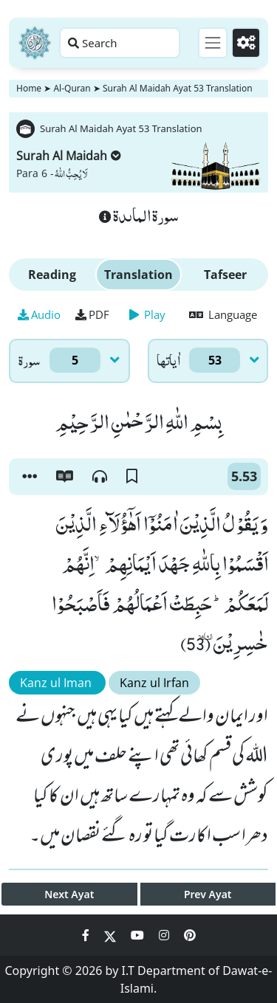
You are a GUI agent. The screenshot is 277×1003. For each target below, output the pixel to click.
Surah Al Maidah (68, 156)
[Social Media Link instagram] (165, 935)
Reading (52, 274)
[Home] (34, 42)
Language (223, 314)
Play (147, 314)
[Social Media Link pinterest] (190, 935)
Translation (138, 274)
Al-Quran (71, 88)
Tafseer (225, 274)
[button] (29, 476)
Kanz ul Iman (57, 683)
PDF (92, 314)
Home (28, 88)
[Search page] (120, 43)
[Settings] (246, 42)
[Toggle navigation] (213, 42)
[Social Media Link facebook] (87, 935)
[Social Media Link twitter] (111, 935)
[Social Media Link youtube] (139, 935)
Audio (39, 314)
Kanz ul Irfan (154, 683)
